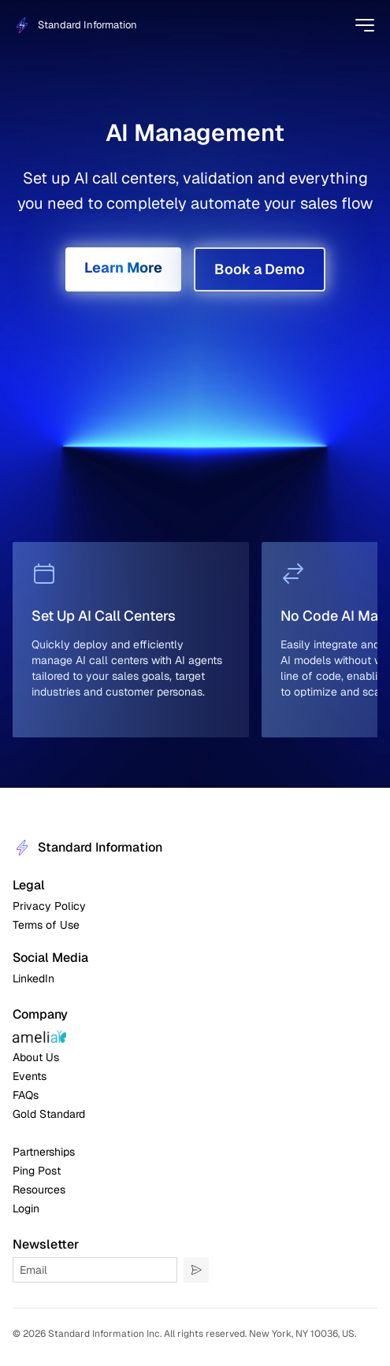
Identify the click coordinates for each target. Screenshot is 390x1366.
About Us (36, 1057)
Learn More (123, 267)
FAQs (26, 1095)
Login (26, 1208)
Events (29, 1076)
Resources (39, 1189)
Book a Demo (259, 269)
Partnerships (44, 1152)
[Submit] (196, 1269)
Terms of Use (46, 925)
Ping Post (37, 1171)
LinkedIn (33, 978)
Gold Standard (49, 1114)
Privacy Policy (49, 906)
